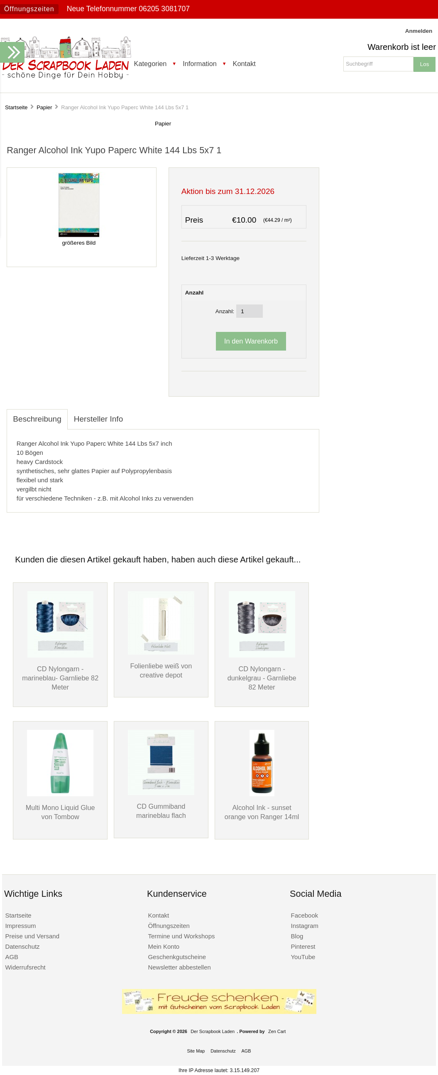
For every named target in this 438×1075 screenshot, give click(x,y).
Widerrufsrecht (25, 967)
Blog (297, 936)
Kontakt (244, 63)
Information (200, 63)
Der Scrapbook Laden (213, 1031)
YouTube (303, 956)
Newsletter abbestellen (179, 967)
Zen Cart (277, 1031)
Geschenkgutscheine (177, 956)
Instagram (305, 925)
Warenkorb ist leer (401, 47)
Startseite (16, 107)
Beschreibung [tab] (37, 419)
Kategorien (150, 63)
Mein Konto (163, 946)
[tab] (135, 414)
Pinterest (303, 946)
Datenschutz (22, 946)
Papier (44, 107)
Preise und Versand (32, 936)
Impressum (20, 925)
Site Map (196, 1050)
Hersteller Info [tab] (98, 419)
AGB (11, 956)
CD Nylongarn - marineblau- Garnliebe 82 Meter (60, 678)
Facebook (304, 915)
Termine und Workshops (181, 936)
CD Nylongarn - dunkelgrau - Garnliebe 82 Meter (262, 678)
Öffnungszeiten (29, 8)
